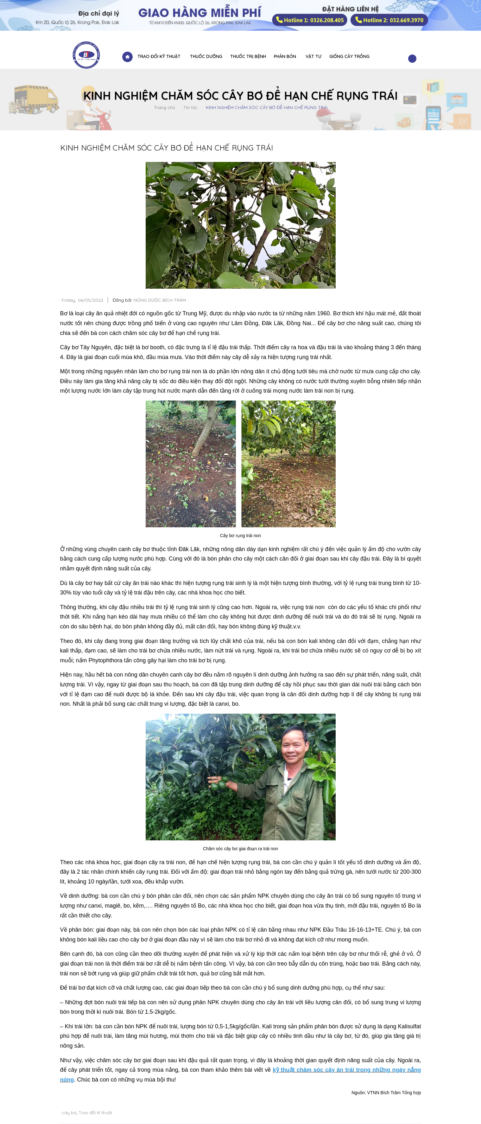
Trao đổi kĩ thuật (95, 1112)
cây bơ (69, 1112)
